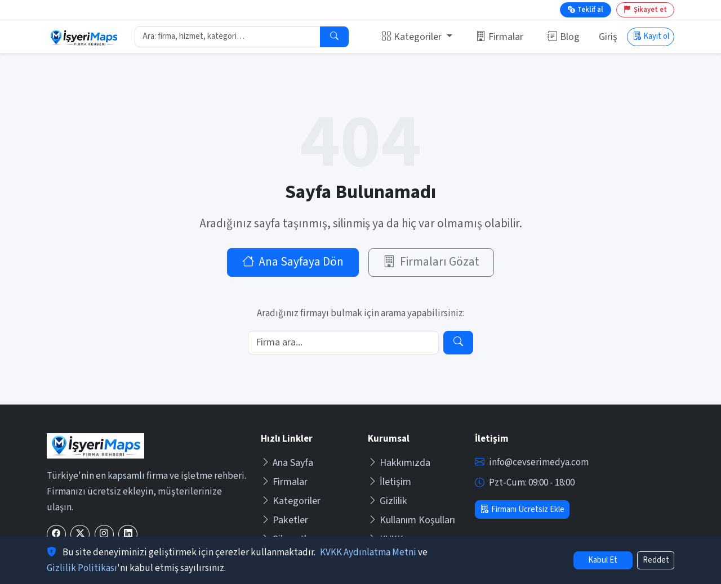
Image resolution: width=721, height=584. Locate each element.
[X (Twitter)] (80, 534)
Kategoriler (291, 501)
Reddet (656, 560)
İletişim (389, 482)
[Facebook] (56, 534)
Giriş (608, 37)
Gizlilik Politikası (82, 568)
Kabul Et (602, 560)
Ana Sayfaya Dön (293, 262)
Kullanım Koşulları (411, 520)
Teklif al (585, 10)
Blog (564, 37)
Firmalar (499, 37)
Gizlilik (387, 501)
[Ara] (334, 37)
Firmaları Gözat (431, 262)
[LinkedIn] (127, 534)
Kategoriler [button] (412, 37)
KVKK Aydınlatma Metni (368, 552)
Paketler (284, 520)
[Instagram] (104, 534)
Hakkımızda (399, 463)
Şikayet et (645, 10)
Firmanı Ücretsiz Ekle (522, 509)
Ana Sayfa (287, 463)
